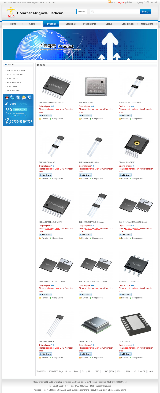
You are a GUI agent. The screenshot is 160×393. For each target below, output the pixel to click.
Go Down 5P (139, 371)
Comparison (57, 119)
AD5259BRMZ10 (14, 82)
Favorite (44, 119)
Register (121, 2)
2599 (119, 371)
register (48, 109)
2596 (96, 371)
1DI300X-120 (12, 86)
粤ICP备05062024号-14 (116, 382)
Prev (76, 371)
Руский (154, 2)
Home (13, 24)
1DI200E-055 (12, 78)
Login (113, 2)
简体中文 (130, 2)
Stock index (128, 24)
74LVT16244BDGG (15, 74)
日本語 (146, 2)
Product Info (89, 24)
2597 (105, 371)
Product (51, 24)
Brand (109, 24)
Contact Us (147, 24)
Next (151, 371)
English (139, 2)
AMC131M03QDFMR (16, 70)
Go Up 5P (86, 371)
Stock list (70, 24)
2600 (128, 371)
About (32, 24)
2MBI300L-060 (13, 90)
